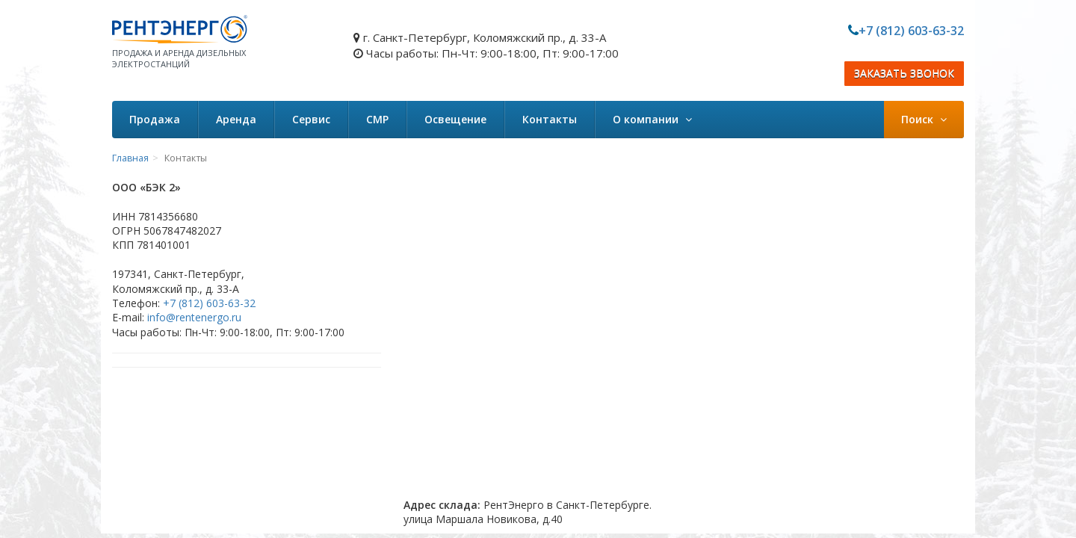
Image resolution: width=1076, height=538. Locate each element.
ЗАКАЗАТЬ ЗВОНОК (904, 74)
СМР (377, 119)
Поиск (924, 119)
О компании (652, 119)
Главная (130, 158)
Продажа (154, 119)
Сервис (311, 119)
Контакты (549, 119)
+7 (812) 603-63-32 (911, 30)
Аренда (236, 119)
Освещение (455, 119)
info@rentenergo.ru (194, 317)
